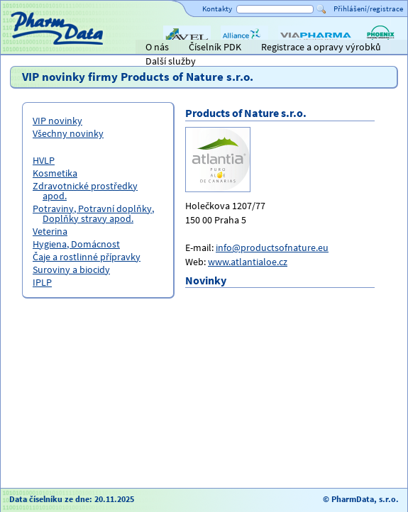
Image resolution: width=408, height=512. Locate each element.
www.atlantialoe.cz (247, 261)
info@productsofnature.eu (272, 247)
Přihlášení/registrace (368, 8)
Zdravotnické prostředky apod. (85, 190)
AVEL (173, 48)
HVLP (44, 160)
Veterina (50, 231)
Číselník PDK (215, 46)
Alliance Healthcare (244, 48)
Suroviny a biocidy (71, 269)
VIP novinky (57, 120)
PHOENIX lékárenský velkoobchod (380, 48)
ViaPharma (301, 48)
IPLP (42, 282)
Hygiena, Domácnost (76, 244)
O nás (157, 46)
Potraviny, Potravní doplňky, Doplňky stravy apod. (93, 213)
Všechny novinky (68, 133)
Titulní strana (34, 47)
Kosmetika (55, 173)
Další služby (170, 61)
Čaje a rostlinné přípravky (86, 256)
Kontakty (217, 8)
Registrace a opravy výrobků (321, 46)
